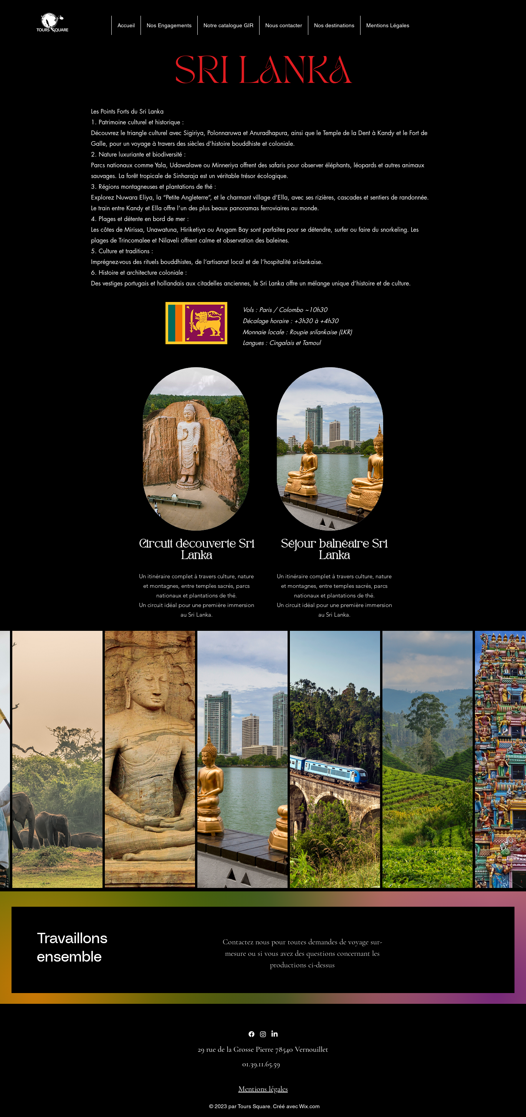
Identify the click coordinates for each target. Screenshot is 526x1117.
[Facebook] (251, 1034)
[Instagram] (263, 1034)
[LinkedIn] (274, 1034)
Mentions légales (263, 1089)
